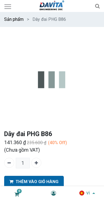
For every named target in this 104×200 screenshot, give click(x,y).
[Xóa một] (9, 163)
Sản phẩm (14, 19)
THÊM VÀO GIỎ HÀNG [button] (34, 182)
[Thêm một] (36, 163)
